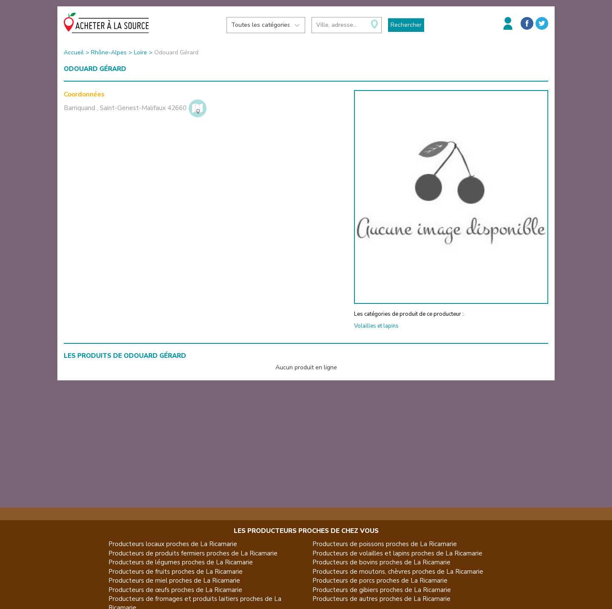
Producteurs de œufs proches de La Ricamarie (175, 590)
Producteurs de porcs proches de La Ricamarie (380, 580)
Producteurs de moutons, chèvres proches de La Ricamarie (397, 571)
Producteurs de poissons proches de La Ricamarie (384, 544)
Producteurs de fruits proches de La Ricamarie (175, 571)
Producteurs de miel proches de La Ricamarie (174, 580)
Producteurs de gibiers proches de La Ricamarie (381, 590)
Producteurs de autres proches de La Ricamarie (381, 599)
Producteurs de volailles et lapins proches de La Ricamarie (397, 553)
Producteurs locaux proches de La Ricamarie (172, 544)
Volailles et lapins (376, 326)
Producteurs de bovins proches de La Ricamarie (381, 562)
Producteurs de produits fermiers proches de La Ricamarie (193, 553)
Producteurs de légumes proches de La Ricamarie (180, 562)
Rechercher (406, 25)
